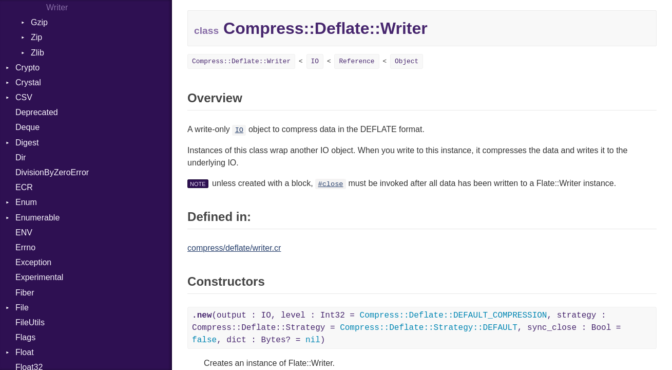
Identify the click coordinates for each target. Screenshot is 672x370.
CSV (23, 97)
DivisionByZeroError (52, 172)
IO (315, 61)
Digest (27, 142)
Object (406, 61)
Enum (26, 202)
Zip (36, 37)
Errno (25, 247)
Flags (25, 337)
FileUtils (30, 322)
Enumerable (37, 217)
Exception (33, 262)
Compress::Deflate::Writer (241, 61)
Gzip (39, 22)
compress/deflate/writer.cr (234, 248)
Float (24, 352)
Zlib (37, 52)
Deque (27, 127)
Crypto (27, 67)
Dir (20, 157)
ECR (24, 187)
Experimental (39, 277)
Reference (356, 61)
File (22, 307)
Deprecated (36, 112)
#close (330, 184)
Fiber (24, 292)
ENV (23, 232)
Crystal (28, 82)
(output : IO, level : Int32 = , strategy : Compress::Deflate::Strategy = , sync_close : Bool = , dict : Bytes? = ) (406, 328)
